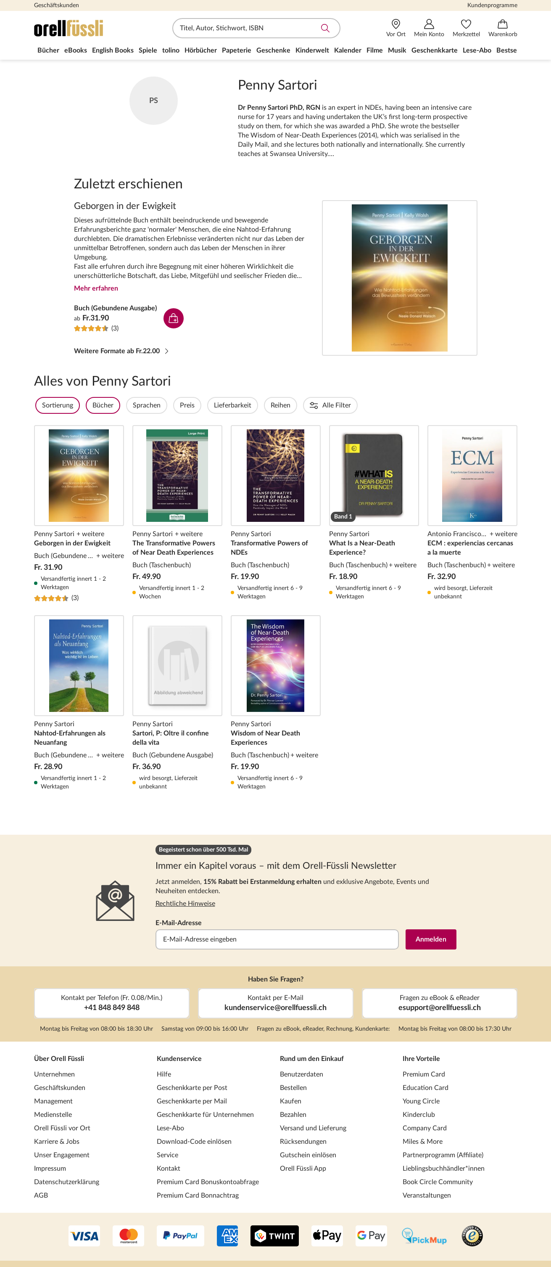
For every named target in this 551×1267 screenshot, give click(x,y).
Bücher (125, 405)
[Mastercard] (128, 1236)
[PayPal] (180, 1236)
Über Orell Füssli (59, 1058)
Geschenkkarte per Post (192, 1087)
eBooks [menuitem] (75, 50)
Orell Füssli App (303, 1168)
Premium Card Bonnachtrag (198, 1195)
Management (53, 1101)
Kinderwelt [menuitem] (312, 50)
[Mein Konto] (429, 28)
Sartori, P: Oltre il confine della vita (177, 703)
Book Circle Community (438, 1182)
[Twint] (274, 1236)
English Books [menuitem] (113, 50)
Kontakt (168, 1168)
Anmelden (431, 939)
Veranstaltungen (427, 1195)
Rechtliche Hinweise (185, 903)
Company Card (425, 1128)
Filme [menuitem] (374, 50)
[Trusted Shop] (472, 1236)
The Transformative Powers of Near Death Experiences (177, 514)
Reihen (303, 405)
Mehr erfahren (96, 288)
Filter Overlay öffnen (44, 405)
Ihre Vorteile (421, 1058)
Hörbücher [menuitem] (201, 50)
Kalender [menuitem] (347, 50)
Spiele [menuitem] (148, 50)
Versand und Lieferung (313, 1128)
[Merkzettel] (466, 28)
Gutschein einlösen (308, 1155)
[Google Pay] (371, 1236)
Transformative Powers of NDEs (276, 514)
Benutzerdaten (301, 1074)
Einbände (346, 405)
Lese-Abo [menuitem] (477, 50)
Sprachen (169, 405)
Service (167, 1155)
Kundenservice (179, 1058)
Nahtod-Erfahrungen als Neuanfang (79, 703)
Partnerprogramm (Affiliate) (443, 1155)
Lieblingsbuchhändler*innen (444, 1168)
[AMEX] (227, 1236)
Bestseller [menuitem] (511, 50)
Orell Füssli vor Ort (62, 1128)
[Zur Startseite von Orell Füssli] (82, 28)
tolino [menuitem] (170, 50)
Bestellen (293, 1087)
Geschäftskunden (56, 5)
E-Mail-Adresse (179, 923)
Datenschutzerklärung (66, 1182)
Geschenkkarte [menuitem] (434, 50)
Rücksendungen (303, 1141)
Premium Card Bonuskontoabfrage (208, 1182)
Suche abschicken (325, 28)
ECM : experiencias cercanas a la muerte (472, 514)
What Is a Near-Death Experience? (374, 514)
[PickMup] (424, 1236)
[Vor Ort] (396, 28)
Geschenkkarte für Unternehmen (205, 1114)
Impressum (50, 1168)
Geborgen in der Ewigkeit (400, 278)
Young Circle (421, 1101)
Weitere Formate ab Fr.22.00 (122, 351)
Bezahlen (293, 1114)
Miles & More (423, 1141)
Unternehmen (54, 1074)
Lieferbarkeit (255, 405)
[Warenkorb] (502, 28)
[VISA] (84, 1236)
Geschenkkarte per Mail (192, 1101)
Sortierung (80, 405)
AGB (41, 1195)
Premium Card (424, 1074)
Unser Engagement (62, 1155)
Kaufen (290, 1101)
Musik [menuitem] (397, 50)
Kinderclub (419, 1114)
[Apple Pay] (327, 1236)
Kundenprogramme (492, 5)
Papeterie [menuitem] (236, 50)
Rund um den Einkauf (312, 1058)
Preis (210, 405)
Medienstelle (53, 1114)
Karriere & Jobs (56, 1141)
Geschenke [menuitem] (273, 50)
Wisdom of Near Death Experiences (276, 703)
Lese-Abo (170, 1128)
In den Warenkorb (174, 318)
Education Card (425, 1087)
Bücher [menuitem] (48, 50)
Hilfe (164, 1074)
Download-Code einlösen (194, 1141)
